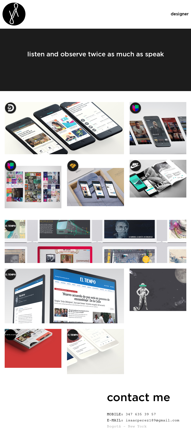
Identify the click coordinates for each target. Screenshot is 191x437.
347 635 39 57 (131, 415)
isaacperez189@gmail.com (143, 421)
